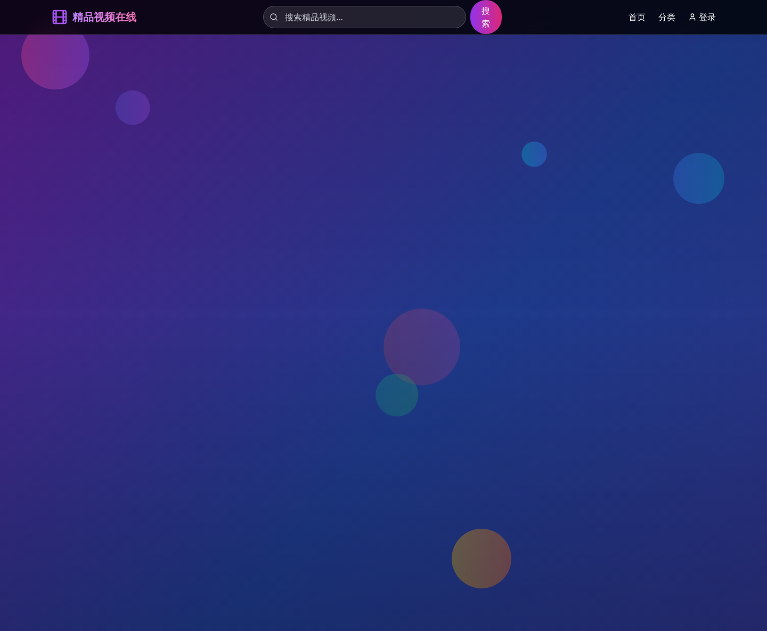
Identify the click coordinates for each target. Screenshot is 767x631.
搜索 (486, 17)
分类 (666, 17)
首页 (637, 17)
